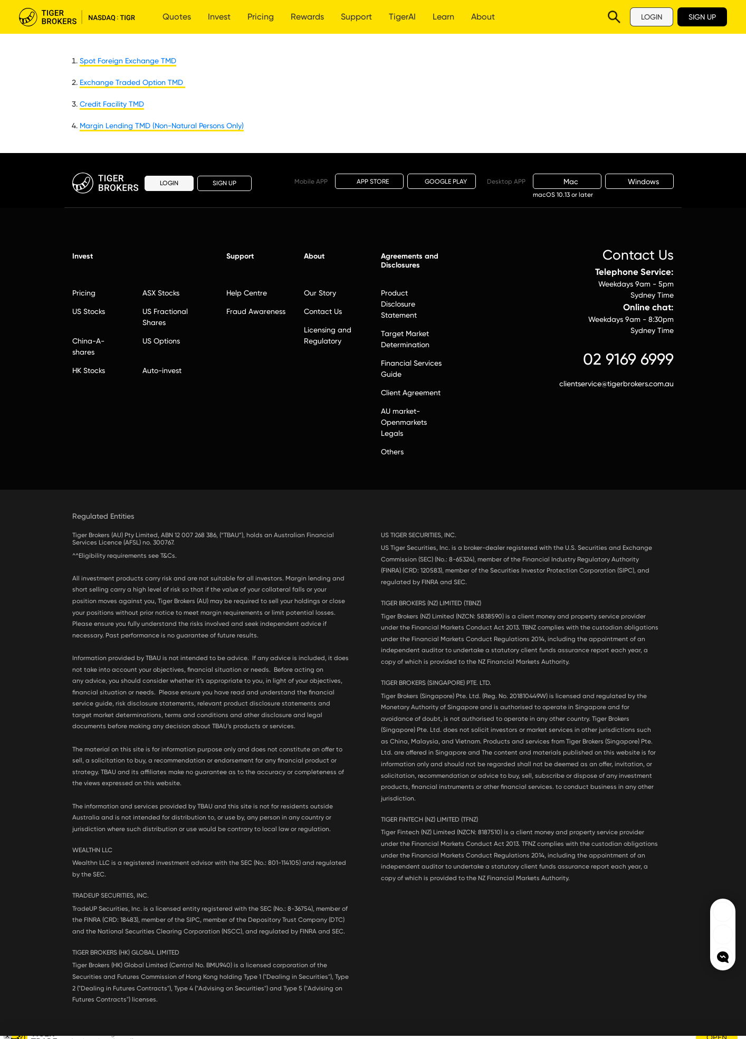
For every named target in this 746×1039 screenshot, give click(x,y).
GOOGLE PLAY (441, 181)
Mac (567, 181)
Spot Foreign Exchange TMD (128, 60)
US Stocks (88, 311)
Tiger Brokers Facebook (722, 911)
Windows (639, 181)
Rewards (307, 17)
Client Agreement (411, 392)
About (483, 17)
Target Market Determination (405, 339)
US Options (161, 341)
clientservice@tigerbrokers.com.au (616, 383)
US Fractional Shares (165, 317)
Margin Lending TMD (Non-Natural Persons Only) (162, 125)
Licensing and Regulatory (327, 335)
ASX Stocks (160, 293)
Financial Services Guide (411, 368)
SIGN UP (702, 17)
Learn (443, 17)
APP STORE (369, 181)
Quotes (176, 17)
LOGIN (651, 17)
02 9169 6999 (628, 359)
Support (356, 17)
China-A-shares (88, 346)
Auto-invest (161, 370)
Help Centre (246, 293)
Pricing (260, 17)
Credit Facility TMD (112, 104)
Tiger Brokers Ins (722, 934)
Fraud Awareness (255, 311)
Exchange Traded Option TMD (132, 82)
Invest (219, 17)
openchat (722, 957)
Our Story (320, 293)
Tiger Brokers (77, 16)
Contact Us (323, 311)
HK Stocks (88, 370)
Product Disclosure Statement (399, 304)
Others (392, 451)
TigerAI (402, 17)
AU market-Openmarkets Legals (404, 422)
